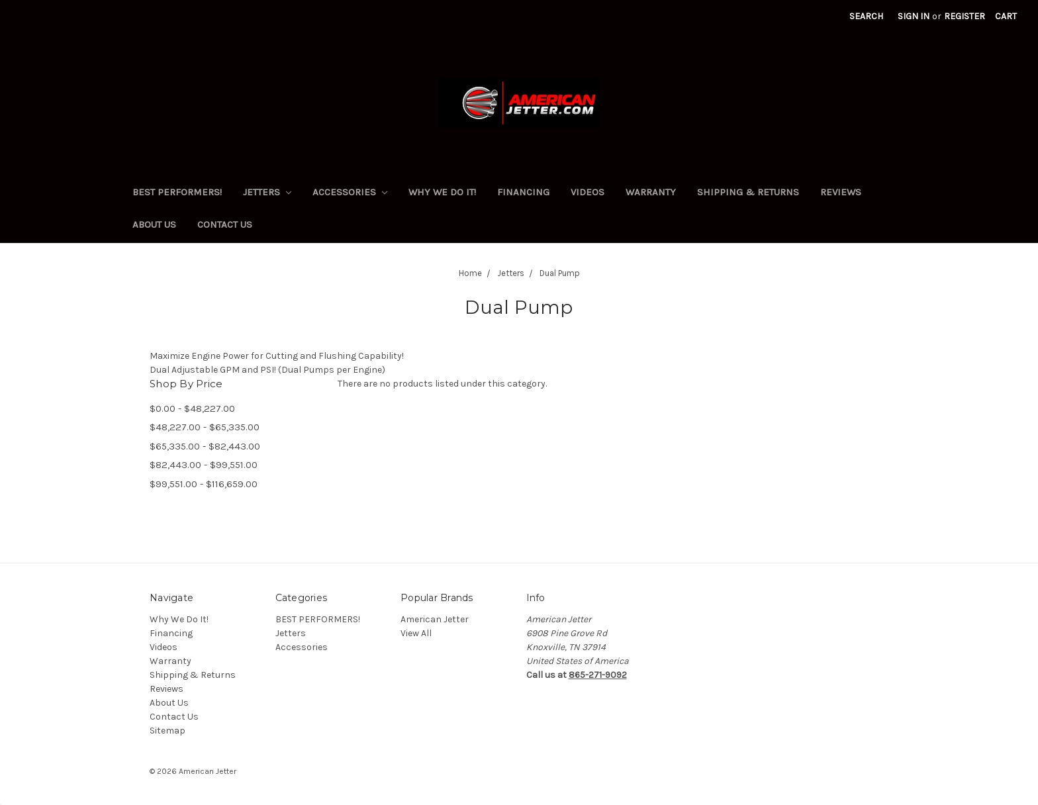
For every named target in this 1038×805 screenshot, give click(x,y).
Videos (587, 192)
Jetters (267, 192)
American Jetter (435, 619)
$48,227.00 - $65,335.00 (205, 427)
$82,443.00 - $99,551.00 (204, 465)
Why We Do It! (442, 192)
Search (866, 16)
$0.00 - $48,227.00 (192, 408)
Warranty (651, 192)
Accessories (349, 192)
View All (416, 633)
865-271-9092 (598, 675)
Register (964, 16)
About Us (154, 224)
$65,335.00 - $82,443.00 (205, 446)
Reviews (840, 192)
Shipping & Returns (748, 192)
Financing (523, 192)
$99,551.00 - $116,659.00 (204, 484)
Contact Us (224, 224)
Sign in (913, 16)
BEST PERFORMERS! (177, 192)
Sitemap (167, 730)
